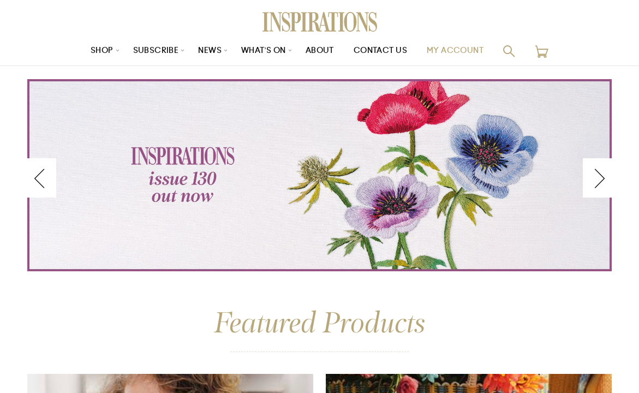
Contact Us (380, 51)
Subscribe (155, 51)
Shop (101, 51)
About (320, 51)
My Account (455, 51)
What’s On (263, 51)
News (210, 51)
